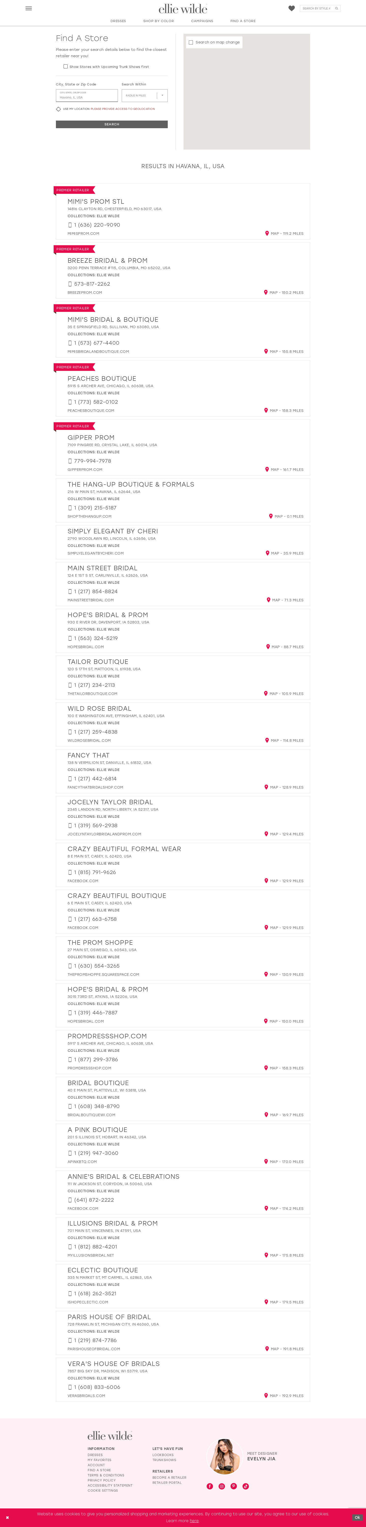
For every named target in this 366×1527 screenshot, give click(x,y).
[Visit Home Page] (183, 8)
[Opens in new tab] (83, 233)
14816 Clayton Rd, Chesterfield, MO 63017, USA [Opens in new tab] (114, 209)
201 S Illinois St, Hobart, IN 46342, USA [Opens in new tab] (107, 1137)
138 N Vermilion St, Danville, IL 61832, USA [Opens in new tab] (109, 763)
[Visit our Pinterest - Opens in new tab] (233, 1487)
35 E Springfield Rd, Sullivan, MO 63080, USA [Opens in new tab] (113, 327)
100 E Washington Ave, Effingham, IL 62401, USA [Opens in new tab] (116, 716)
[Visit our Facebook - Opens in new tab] (209, 1486)
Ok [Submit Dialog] (357, 1517)
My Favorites (100, 1460)
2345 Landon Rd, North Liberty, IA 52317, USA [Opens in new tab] (113, 809)
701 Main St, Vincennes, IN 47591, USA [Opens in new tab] (104, 1231)
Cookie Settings (103, 1490)
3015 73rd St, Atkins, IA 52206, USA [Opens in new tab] (102, 997)
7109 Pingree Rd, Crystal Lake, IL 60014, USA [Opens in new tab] (112, 445)
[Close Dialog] (7, 1517)
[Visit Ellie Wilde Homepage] (110, 1435)
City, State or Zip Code (76, 84)
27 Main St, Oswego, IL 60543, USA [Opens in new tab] (102, 950)
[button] (28, 8)
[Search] (320, 8)
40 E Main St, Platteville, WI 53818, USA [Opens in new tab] (107, 1090)
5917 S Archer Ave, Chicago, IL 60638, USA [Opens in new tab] (110, 1043)
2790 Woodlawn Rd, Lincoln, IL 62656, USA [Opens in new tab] (112, 538)
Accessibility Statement (110, 1485)
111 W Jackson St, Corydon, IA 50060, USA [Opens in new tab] (110, 1184)
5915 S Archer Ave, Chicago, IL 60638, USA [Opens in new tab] (110, 386)
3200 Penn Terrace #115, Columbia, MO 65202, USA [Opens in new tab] (119, 268)
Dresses (95, 1455)
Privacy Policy (102, 1480)
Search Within (134, 84)
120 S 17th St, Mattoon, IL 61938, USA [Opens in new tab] (104, 669)
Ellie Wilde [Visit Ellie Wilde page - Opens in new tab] (108, 216)
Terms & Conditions (106, 1475)
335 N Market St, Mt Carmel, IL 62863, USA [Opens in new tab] (110, 1277)
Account (96, 1465)
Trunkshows (164, 1460)
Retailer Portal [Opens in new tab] (167, 1483)
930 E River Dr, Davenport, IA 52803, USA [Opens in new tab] (108, 622)
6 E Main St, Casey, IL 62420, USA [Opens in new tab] (100, 903)
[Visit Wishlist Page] (291, 8)
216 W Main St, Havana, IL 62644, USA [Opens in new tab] (104, 492)
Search (111, 124)
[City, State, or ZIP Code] (87, 95)
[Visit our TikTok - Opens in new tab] (245, 1486)
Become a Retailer (169, 1477)
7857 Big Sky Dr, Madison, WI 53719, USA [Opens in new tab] (107, 1371)
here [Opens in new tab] (194, 1521)
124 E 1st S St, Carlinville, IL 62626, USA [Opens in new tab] (108, 575)
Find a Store (99, 1470)
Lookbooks (163, 1455)
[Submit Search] (336, 8)
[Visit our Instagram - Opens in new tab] (221, 1486)
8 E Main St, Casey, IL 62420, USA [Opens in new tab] (100, 856)
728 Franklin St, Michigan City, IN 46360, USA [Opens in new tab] (113, 1324)
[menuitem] (28, 8)
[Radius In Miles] (145, 95)
